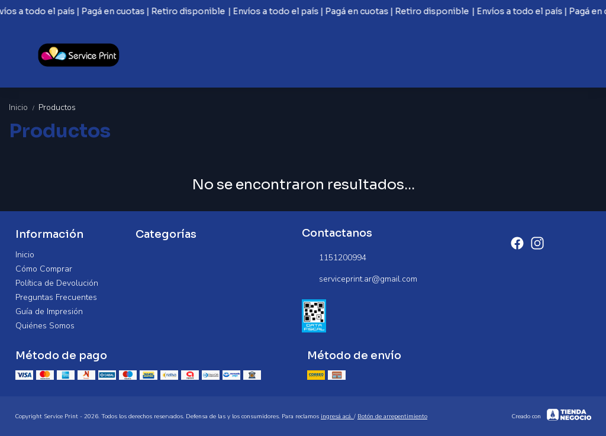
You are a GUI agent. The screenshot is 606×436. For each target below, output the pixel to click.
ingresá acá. (337, 416)
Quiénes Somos (45, 325)
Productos (57, 107)
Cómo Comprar (43, 268)
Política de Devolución (56, 283)
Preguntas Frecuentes (56, 297)
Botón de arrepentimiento (392, 416)
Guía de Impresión (49, 311)
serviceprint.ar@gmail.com (359, 279)
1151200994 (334, 258)
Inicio (23, 107)
